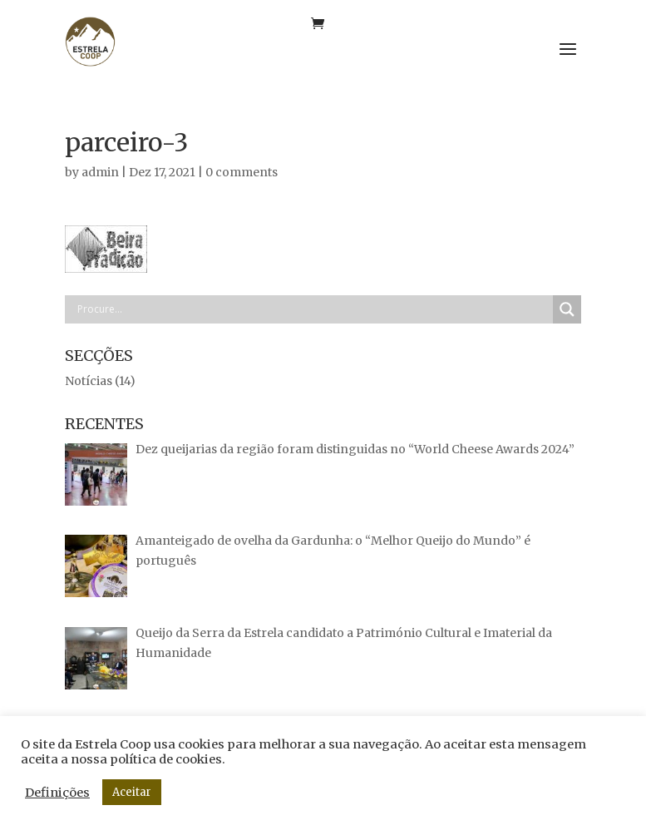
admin (100, 172)
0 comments (241, 172)
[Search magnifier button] (567, 309)
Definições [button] (57, 792)
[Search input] (313, 309)
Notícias (88, 380)
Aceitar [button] (131, 792)
